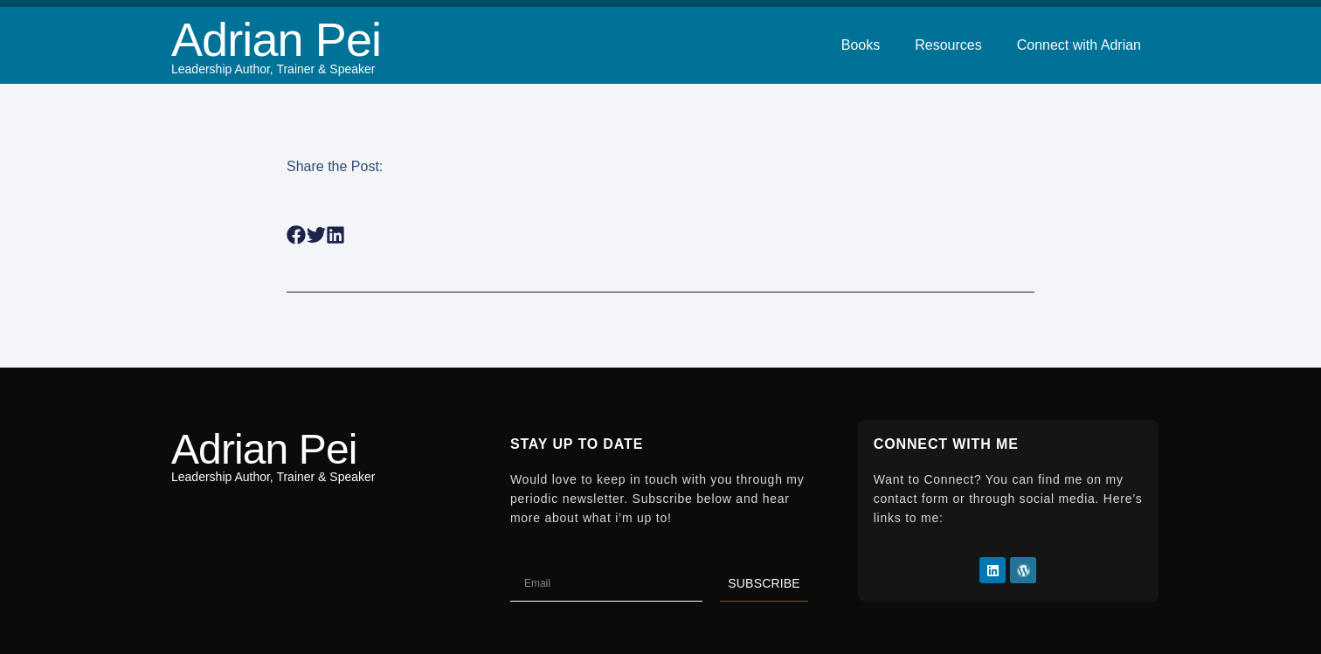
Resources (948, 45)
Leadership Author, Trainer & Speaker (273, 69)
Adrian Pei (276, 39)
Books (860, 45)
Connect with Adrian (1079, 45)
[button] (297, 235)
